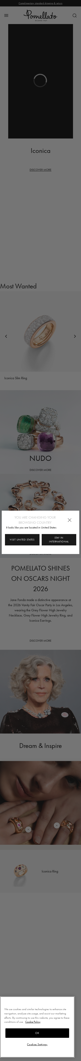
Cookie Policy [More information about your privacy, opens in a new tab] (32, 1021)
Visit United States (22, 539)
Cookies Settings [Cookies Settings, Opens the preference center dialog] (37, 1044)
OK (37, 1033)
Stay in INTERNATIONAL (59, 539)
